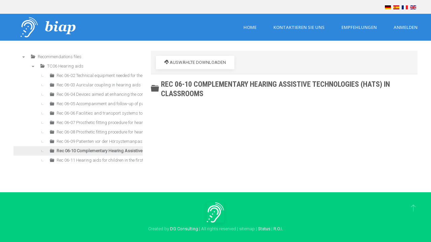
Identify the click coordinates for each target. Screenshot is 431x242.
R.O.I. (278, 228)
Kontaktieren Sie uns (299, 27)
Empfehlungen (359, 27)
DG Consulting (184, 228)
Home (250, 27)
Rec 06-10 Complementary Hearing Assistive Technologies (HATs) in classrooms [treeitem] (134, 150)
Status (264, 228)
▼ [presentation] (23, 57)
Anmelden (406, 27)
